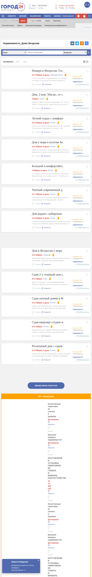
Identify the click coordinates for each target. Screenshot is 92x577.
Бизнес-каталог (61, 16)
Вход (34, 5)
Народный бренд (9, 21)
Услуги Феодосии (11, 507)
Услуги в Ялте (10, 536)
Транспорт (57, 21)
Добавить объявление (66, 5)
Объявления (35, 16)
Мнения (22, 16)
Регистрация (42, 5)
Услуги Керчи (9, 514)
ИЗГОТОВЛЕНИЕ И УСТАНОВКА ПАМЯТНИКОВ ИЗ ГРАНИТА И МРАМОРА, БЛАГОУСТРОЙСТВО (45, 411)
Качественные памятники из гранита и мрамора (73, 408)
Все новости (46, 494)
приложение (68, 16)
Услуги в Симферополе (14, 522)
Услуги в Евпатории (12, 529)
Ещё (43, 21)
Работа (47, 16)
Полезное (46, 427)
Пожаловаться (78, 78)
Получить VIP (77, 76)
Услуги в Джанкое (12, 544)
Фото (23, 21)
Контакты (33, 21)
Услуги (47, 21)
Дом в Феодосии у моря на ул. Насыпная (58, 250)
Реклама (88, 27)
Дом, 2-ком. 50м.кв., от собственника (56, 94)
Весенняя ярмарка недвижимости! (12, 408)
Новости (12, 16)
